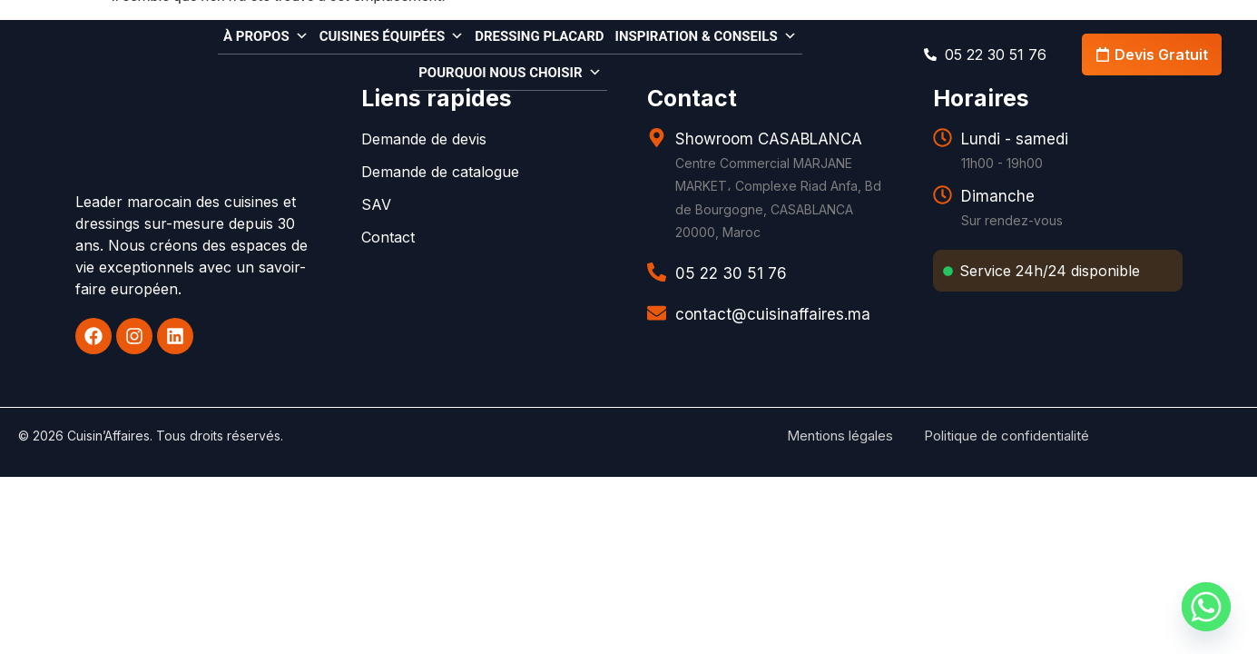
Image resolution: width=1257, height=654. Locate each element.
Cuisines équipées (392, 35)
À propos (266, 35)
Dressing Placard (539, 36)
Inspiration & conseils (706, 35)
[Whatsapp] (1206, 606)
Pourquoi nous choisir (509, 71)
